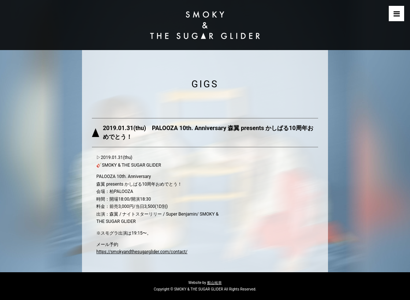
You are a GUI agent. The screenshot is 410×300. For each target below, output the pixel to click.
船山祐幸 (214, 283)
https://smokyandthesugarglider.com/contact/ (141, 251)
